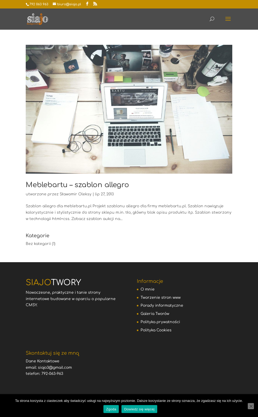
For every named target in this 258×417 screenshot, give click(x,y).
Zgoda (111, 409)
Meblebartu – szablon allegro (77, 185)
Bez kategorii (38, 244)
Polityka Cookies (156, 330)
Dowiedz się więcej (139, 409)
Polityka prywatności (160, 322)
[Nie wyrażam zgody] (251, 406)
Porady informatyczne (162, 306)
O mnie (148, 289)
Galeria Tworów (155, 314)
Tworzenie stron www (161, 298)
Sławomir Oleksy (75, 194)
